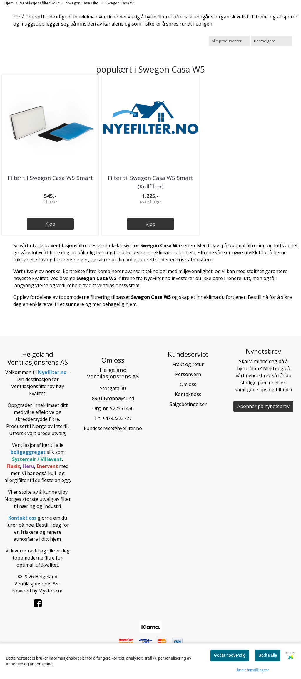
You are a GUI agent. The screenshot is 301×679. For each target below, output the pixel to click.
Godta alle (267, 655)
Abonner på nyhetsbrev (263, 406)
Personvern (188, 374)
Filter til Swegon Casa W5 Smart (50, 178)
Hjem (9, 3)
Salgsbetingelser (188, 404)
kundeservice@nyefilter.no (113, 428)
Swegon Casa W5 (118, 3)
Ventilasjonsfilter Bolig (37, 3)
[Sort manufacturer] (229, 41)
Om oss (188, 384)
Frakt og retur (188, 364)
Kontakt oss (188, 394)
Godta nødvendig (229, 655)
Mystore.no (51, 590)
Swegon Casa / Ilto (80, 3)
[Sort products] (271, 41)
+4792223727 (117, 418)
